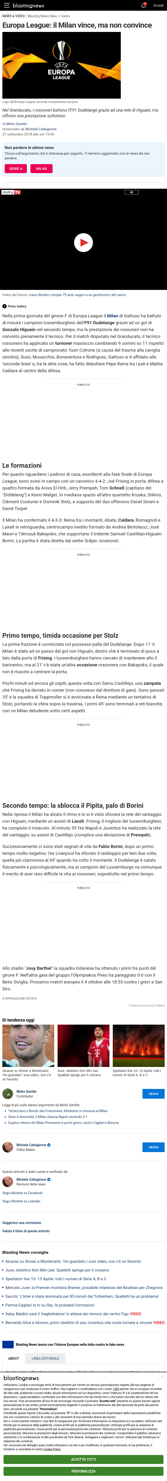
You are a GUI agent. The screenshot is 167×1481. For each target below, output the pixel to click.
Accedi (158, 5)
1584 (116, 1389)
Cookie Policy (52, 1449)
